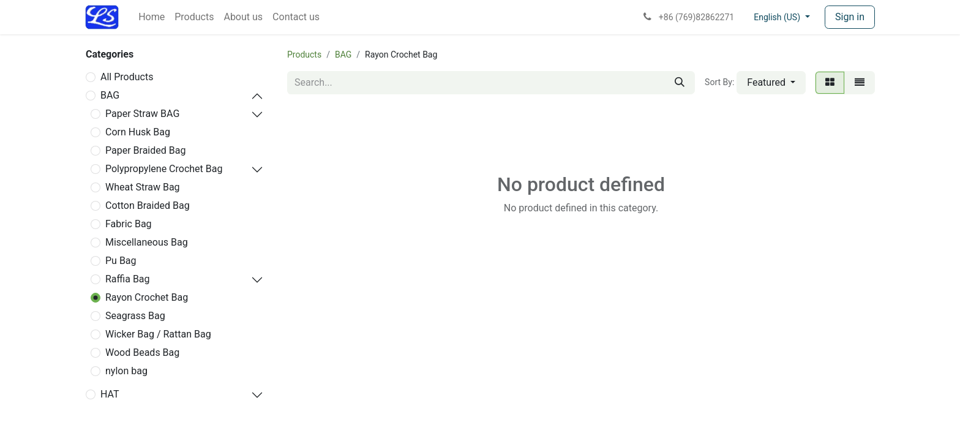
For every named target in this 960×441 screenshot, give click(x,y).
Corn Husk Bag (137, 132)
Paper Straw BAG (142, 113)
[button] (771, 82)
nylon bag (126, 371)
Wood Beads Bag (142, 352)
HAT (109, 394)
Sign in (849, 17)
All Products (126, 77)
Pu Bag (121, 260)
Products (304, 54)
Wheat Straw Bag (142, 187)
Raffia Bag (127, 279)
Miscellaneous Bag (146, 242)
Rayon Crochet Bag (146, 297)
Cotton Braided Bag (147, 205)
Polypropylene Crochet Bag (163, 169)
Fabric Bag (128, 224)
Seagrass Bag (135, 316)
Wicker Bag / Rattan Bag (158, 334)
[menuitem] (151, 17)
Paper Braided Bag (145, 150)
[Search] (679, 82)
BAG (109, 95)
